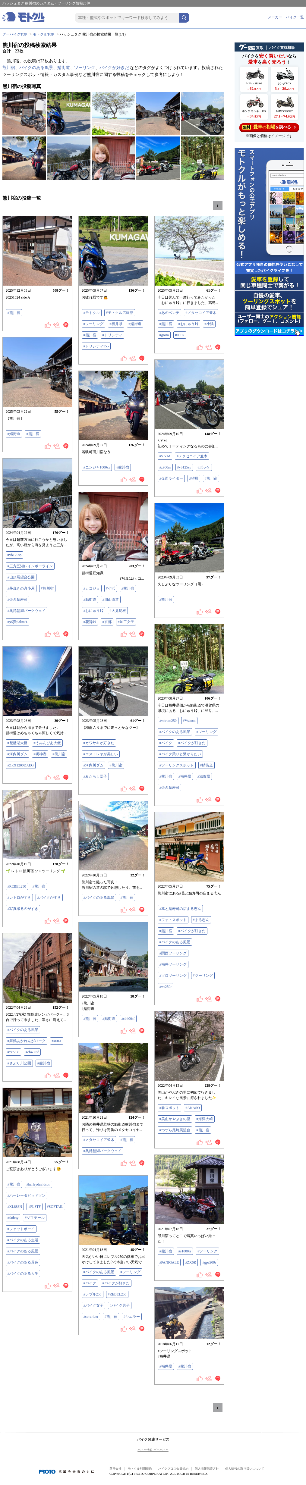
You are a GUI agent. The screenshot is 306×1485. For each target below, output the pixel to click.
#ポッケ (203, 467)
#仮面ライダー (171, 478)
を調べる (269, 127)
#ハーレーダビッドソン (27, 1195)
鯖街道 (63, 67)
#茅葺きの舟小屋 (21, 588)
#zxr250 (13, 1052)
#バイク (165, 743)
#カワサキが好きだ (99, 743)
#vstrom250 (168, 721)
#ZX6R (190, 1262)
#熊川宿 (14, 313)
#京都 (107, 622)
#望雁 (193, 478)
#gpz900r (209, 1262)
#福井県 (116, 324)
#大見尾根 (118, 611)
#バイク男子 (120, 1305)
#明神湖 (40, 754)
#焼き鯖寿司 (17, 599)
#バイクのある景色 (23, 1262)
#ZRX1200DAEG (21, 765)
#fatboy (13, 1218)
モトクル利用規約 (140, 1468)
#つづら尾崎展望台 (174, 1130)
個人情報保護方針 (207, 1468)
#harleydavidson (38, 1184)
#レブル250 (93, 1294)
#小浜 (209, 324)
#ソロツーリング (173, 975)
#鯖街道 (135, 324)
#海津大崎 (205, 1119)
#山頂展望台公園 (21, 577)
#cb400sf (128, 1019)
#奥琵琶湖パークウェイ (27, 611)
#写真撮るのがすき (23, 909)
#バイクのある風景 (174, 732)
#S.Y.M (164, 456)
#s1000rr (184, 1251)
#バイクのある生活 (23, 1240)
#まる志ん (201, 920)
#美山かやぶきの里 (174, 1119)
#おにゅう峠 (188, 324)
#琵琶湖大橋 (17, 743)
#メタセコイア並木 (201, 313)
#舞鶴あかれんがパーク (27, 1041)
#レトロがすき (19, 897)
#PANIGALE (169, 1262)
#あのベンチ (169, 313)
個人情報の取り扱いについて (244, 1468)
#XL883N (15, 1207)
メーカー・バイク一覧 (286, 17)
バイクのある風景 (36, 67)
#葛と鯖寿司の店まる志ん (180, 909)
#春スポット (169, 1108)
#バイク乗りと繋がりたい (180, 754)
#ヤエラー (132, 1316)
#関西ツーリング (173, 953)
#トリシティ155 (96, 346)
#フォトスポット (173, 920)
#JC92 (180, 335)
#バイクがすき (49, 897)
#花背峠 (90, 622)
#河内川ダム (17, 754)
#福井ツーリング (173, 964)
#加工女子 (126, 622)
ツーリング (84, 67)
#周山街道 (111, 599)
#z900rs (165, 467)
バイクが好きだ (114, 67)
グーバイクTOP (14, 34)
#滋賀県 (203, 776)
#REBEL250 (17, 886)
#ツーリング (93, 324)
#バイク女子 (93, 1305)
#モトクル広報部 (119, 313)
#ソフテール (35, 1218)
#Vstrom (189, 721)
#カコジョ (92, 588)
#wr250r (165, 987)
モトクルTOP (43, 34)
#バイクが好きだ (192, 743)
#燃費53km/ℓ (17, 622)
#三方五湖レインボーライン (30, 566)
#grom (164, 335)
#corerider (91, 1316)
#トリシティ (112, 335)
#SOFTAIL (55, 1207)
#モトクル (92, 313)
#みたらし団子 (95, 776)
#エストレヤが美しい (101, 754)
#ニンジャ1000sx (97, 467)
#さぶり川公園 (19, 1063)
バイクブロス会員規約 (173, 1468)
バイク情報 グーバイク (153, 1450)
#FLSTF (34, 1207)
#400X (57, 1041)
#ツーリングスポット (176, 765)
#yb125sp (184, 467)
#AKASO (193, 1108)
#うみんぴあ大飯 (47, 743)
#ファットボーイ (21, 1229)
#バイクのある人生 (23, 1273)
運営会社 (115, 1468)
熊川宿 (8, 67)
